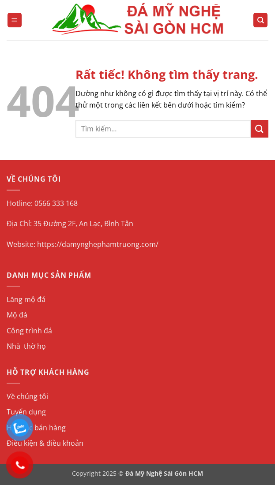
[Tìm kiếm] (260, 20)
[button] (15, 20)
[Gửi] (259, 128)
